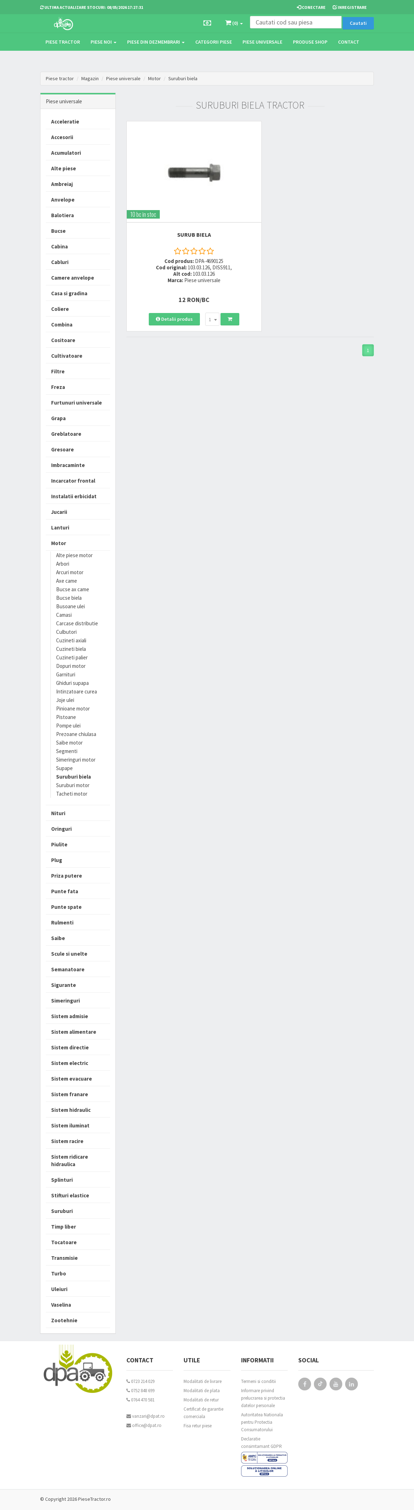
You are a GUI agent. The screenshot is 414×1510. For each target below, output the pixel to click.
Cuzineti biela (71, 649)
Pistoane (66, 717)
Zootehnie (64, 1320)
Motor (155, 78)
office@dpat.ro (144, 1425)
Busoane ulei (70, 606)
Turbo (58, 1273)
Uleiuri (59, 1289)
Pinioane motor (73, 708)
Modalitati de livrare (203, 1381)
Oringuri (61, 828)
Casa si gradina (69, 293)
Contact (348, 42)
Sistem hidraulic (71, 1110)
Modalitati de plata (202, 1391)
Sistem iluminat (70, 1125)
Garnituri (65, 674)
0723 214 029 (140, 1381)
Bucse (58, 230)
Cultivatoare (66, 355)
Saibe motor (69, 742)
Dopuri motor (71, 666)
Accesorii (62, 137)
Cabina (59, 246)
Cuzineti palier (72, 657)
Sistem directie (70, 1047)
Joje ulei (65, 700)
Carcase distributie (77, 623)
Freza (58, 387)
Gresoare (62, 449)
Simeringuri (65, 1000)
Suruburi (62, 1211)
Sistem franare (69, 1094)
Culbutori (66, 631)
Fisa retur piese (198, 1426)
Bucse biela (69, 597)
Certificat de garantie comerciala (203, 1413)
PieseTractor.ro (94, 1499)
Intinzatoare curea (76, 691)
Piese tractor (62, 42)
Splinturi (62, 1179)
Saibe (58, 938)
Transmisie (64, 1257)
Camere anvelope (72, 277)
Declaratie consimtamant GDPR (261, 1442)
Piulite (59, 844)
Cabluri (60, 262)
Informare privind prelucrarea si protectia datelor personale (263, 1398)
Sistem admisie (69, 1016)
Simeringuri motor (76, 759)
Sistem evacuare (71, 1078)
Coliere (60, 309)
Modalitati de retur (201, 1400)
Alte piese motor (74, 555)
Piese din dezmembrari (156, 42)
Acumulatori (66, 152)
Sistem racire (67, 1141)
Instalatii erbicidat (74, 496)
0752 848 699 (140, 1391)
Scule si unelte (69, 953)
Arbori (62, 563)
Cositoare (63, 340)
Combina (61, 324)
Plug (56, 860)
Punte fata (64, 891)
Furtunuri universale (76, 402)
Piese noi (103, 42)
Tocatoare (64, 1242)
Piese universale (262, 42)
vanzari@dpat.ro (145, 1416)
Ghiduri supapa (72, 683)
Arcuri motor (69, 572)
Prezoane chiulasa (76, 734)
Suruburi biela (183, 78)
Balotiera (62, 215)
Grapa (58, 418)
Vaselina (61, 1304)
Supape (64, 768)
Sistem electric (69, 1063)
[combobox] (204, 297)
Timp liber (63, 1226)
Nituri (58, 813)
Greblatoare (66, 433)
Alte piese (63, 168)
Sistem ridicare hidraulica (69, 1160)
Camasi (64, 614)
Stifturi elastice (70, 1195)
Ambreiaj (62, 184)
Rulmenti (62, 922)
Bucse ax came (72, 589)
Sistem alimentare (73, 1031)
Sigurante (63, 985)
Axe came (66, 580)
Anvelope (63, 199)
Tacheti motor (71, 793)
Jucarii (59, 512)
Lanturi (60, 527)
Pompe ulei (68, 725)
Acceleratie (65, 121)
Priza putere (66, 875)
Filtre (58, 371)
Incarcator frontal (73, 480)
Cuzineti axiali (71, 640)
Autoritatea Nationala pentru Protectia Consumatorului (262, 1422)
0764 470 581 (140, 1400)
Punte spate (66, 907)
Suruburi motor (72, 785)
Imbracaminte (68, 465)
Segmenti (66, 751)
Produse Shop (310, 42)
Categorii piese (213, 42)
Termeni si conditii (258, 1381)
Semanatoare (68, 969)
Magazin (90, 78)
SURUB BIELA (185, 222)
